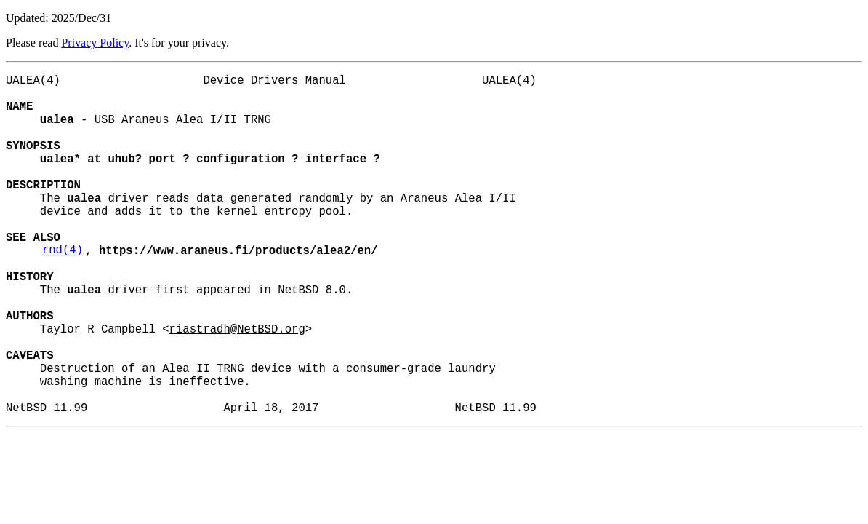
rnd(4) (62, 290)
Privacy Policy (95, 42)
